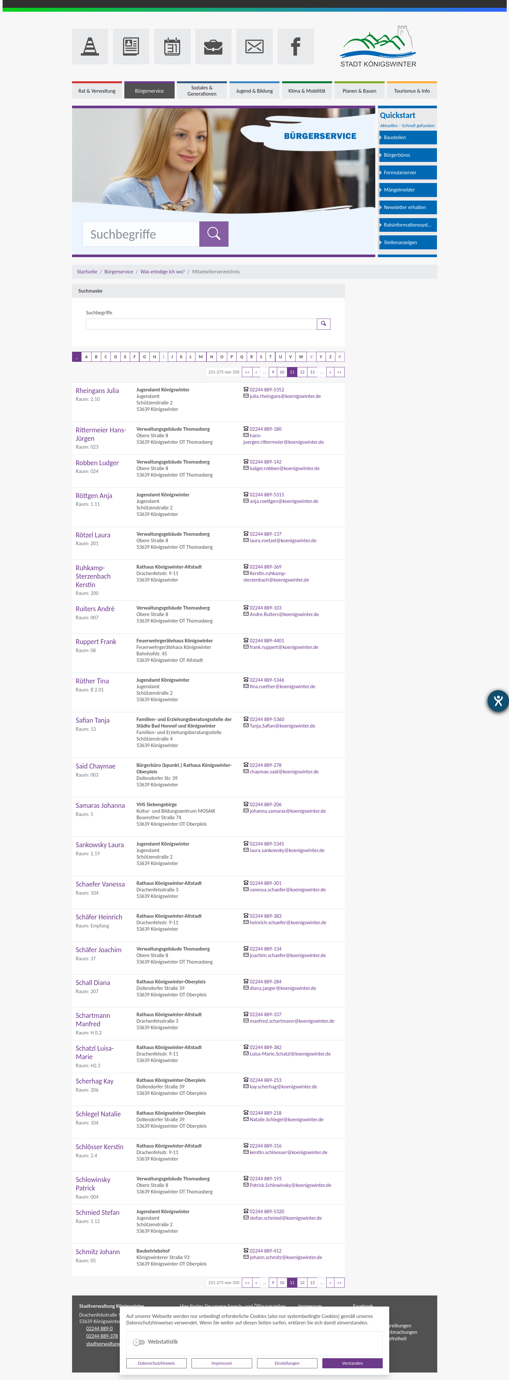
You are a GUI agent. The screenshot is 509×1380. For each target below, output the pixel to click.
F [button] (134, 357)
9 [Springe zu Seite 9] (273, 372)
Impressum (222, 1363)
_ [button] (77, 357)
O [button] (221, 357)
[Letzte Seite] (339, 372)
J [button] (172, 357)
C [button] (106, 357)
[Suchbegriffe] (201, 324)
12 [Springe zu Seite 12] (302, 372)
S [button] (261, 357)
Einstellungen (287, 1363)
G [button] (144, 357)
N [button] (211, 357)
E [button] (125, 357)
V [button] (290, 357)
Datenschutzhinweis (156, 1363)
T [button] (270, 357)
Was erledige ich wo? (163, 272)
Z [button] (330, 357)
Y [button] (321, 357)
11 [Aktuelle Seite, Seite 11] (292, 372)
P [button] (231, 357)
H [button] (154, 357)
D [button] (115, 357)
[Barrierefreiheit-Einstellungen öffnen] (498, 701)
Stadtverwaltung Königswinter (111, 1306)
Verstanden (352, 1363)
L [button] (191, 357)
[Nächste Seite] (330, 372)
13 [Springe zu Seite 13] (312, 372)
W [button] (301, 357)
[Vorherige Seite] (256, 372)
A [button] (86, 357)
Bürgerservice (119, 272)
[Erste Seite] (247, 372)
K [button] (181, 357)
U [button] (280, 357)
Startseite (87, 272)
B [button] (96, 357)
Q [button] (241, 357)
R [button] (251, 357)
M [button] (201, 357)
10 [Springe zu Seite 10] (282, 372)
